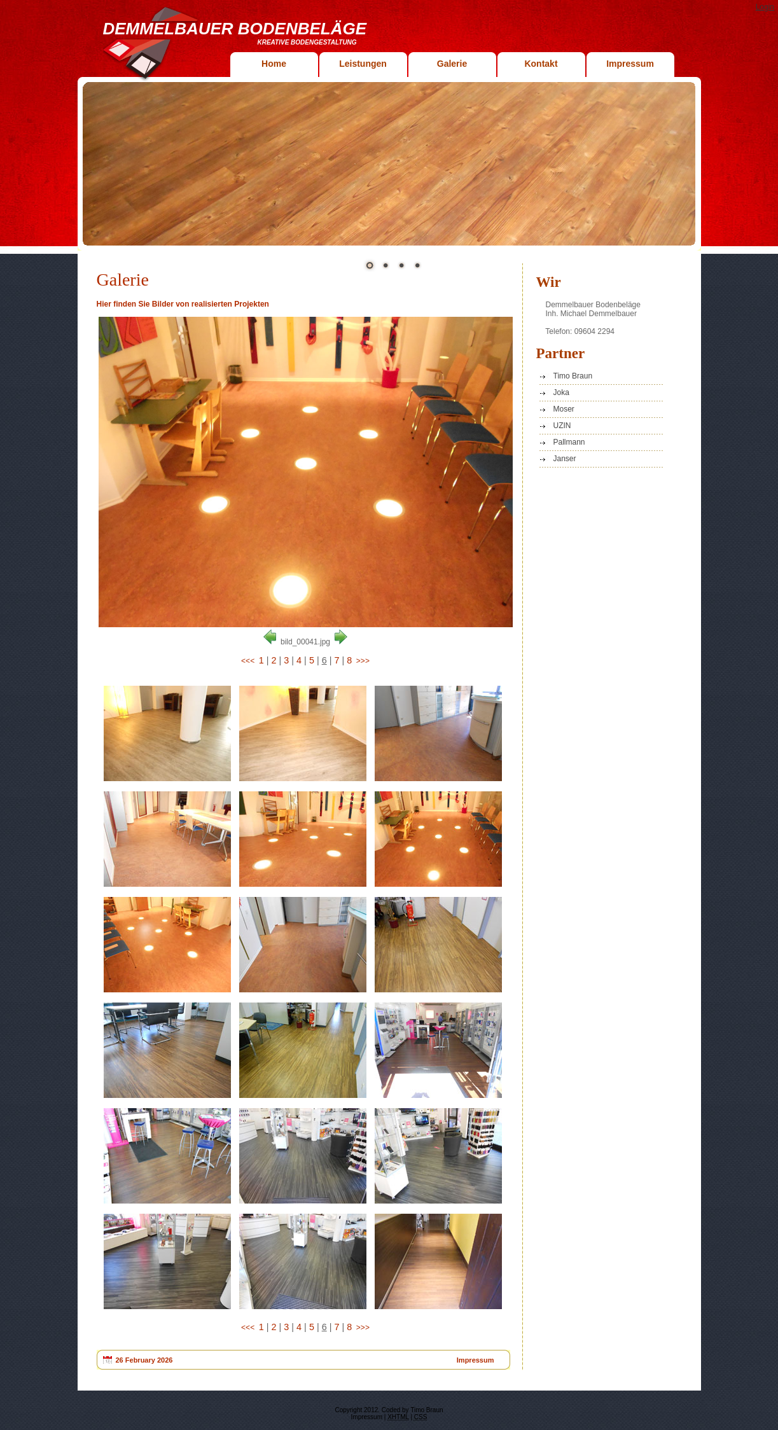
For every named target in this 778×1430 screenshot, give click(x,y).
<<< (247, 660)
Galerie (452, 64)
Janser (564, 458)
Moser (563, 409)
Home (273, 64)
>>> (363, 660)
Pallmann (569, 442)
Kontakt (540, 64)
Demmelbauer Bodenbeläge (235, 28)
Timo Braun (573, 375)
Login (765, 7)
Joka (561, 392)
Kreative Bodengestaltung (307, 42)
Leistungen (363, 64)
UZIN (562, 425)
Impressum (630, 64)
